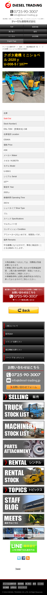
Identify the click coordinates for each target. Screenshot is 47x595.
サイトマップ (22, 587)
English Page (11, 41)
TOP (11, 27)
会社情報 (35, 36)
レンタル (12, 36)
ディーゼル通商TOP (8, 47)
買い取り (12, 31)
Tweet (17, 569)
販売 (35, 31)
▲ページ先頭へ (39, 575)
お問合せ (13, 587)
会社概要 (6, 587)
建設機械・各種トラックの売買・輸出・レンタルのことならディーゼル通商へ (23, 18)
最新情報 (35, 27)
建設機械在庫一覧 (32, 47)
